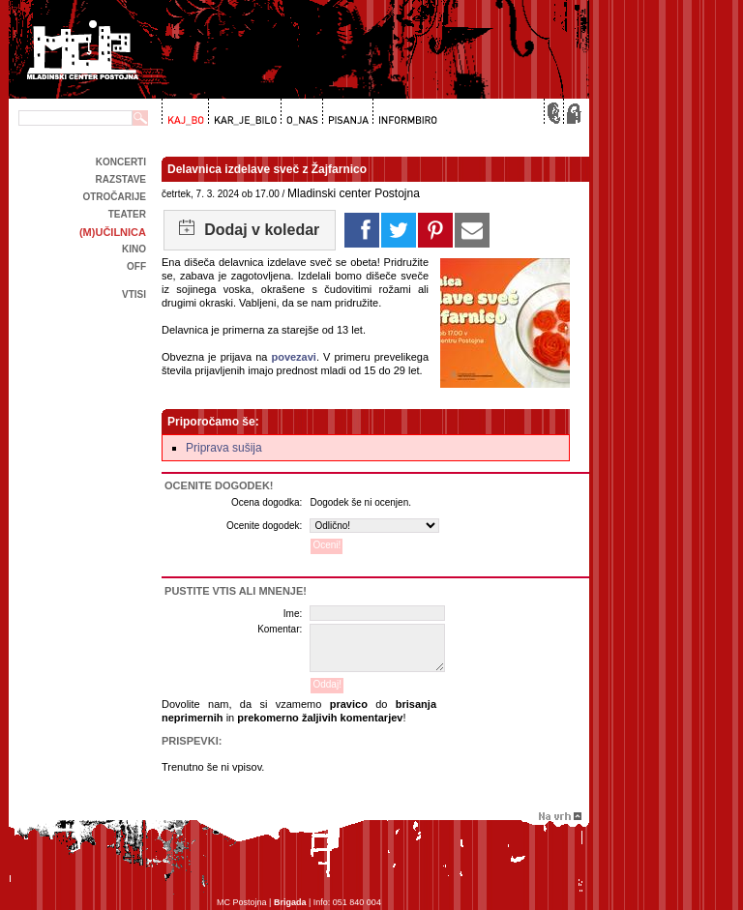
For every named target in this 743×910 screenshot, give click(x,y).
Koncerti (121, 162)
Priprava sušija (224, 448)
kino (134, 249)
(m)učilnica (112, 232)
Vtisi (134, 294)
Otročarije (114, 196)
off (136, 266)
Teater (127, 214)
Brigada (290, 902)
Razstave (121, 179)
